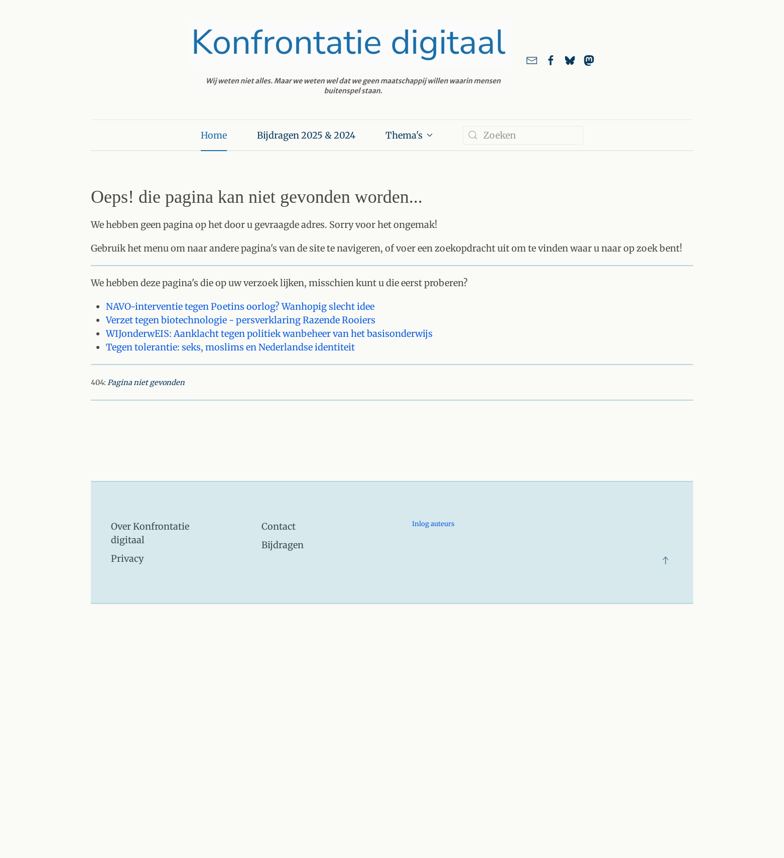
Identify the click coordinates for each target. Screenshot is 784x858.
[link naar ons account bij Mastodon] (589, 60)
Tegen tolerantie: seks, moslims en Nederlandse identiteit (230, 347)
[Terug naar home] (350, 59)
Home (214, 135)
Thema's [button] (409, 135)
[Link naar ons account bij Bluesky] (570, 60)
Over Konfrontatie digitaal (150, 533)
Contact (279, 526)
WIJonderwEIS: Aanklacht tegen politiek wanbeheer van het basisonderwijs (269, 333)
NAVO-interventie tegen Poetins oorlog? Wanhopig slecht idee (240, 306)
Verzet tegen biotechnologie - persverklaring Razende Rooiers (240, 320)
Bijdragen (283, 545)
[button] (665, 560)
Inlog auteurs (433, 524)
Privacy (127, 558)
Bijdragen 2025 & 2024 (306, 135)
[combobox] (523, 135)
